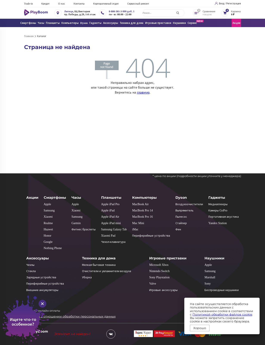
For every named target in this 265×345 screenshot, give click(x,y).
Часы (76, 198)
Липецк (68, 11)
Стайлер (181, 223)
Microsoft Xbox (159, 264)
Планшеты (111, 198)
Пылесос (181, 216)
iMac (135, 229)
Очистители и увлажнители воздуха (106, 271)
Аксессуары (37, 258)
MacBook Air (140, 204)
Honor (47, 235)
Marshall (210, 277)
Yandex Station (217, 223)
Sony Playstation (159, 277)
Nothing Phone (53, 248)
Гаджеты (216, 198)
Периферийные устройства (151, 235)
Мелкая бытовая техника (99, 264)
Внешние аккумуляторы (42, 290)
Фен (178, 229)
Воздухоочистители (189, 204)
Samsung (49, 210)
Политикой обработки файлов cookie (222, 314)
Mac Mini (138, 223)
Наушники (214, 258)
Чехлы (30, 264)
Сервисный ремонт (138, 3)
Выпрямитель (184, 210)
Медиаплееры (218, 204)
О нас (61, 3)
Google (48, 241)
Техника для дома (99, 258)
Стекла (31, 271)
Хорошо (199, 328)
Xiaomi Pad (108, 235)
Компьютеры (144, 198)
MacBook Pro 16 (142, 216)
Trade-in (28, 3)
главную (143, 92)
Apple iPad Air (110, 216)
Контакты (79, 3)
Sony (208, 283)
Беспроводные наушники (222, 290)
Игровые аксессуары (163, 290)
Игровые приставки (167, 258)
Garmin (76, 223)
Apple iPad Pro (110, 204)
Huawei (48, 229)
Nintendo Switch (159, 271)
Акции (236, 23)
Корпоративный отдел (106, 3)
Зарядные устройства (41, 277)
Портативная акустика (223, 216)
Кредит (45, 3)
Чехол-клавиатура (113, 241)
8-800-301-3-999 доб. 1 (122, 11)
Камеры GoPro (217, 210)
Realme (48, 223)
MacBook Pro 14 (142, 210)
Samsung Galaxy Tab (114, 229)
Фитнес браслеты (83, 229)
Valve (152, 283)
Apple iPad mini (111, 223)
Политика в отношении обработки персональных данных (70, 316)
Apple (47, 204)
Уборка (87, 277)
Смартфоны (55, 198)
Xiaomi (48, 216)
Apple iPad (108, 210)
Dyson (181, 198)
